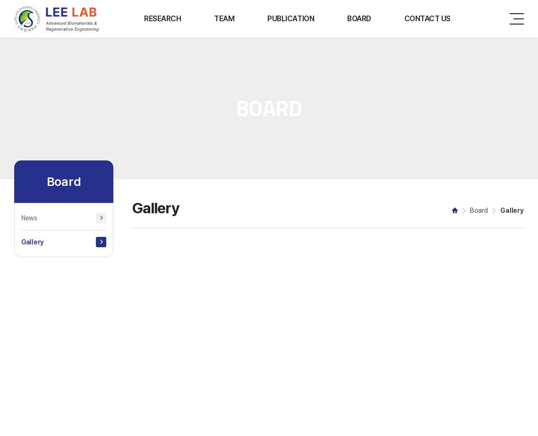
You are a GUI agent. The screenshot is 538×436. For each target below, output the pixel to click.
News (29, 218)
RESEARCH (162, 18)
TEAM (224, 18)
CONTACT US (427, 18)
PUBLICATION (290, 18)
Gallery (32, 242)
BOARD (359, 18)
